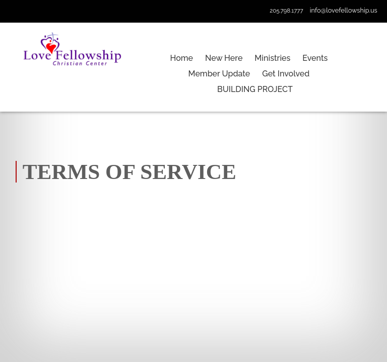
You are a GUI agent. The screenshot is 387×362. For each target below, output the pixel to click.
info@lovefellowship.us (343, 10)
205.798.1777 (286, 10)
